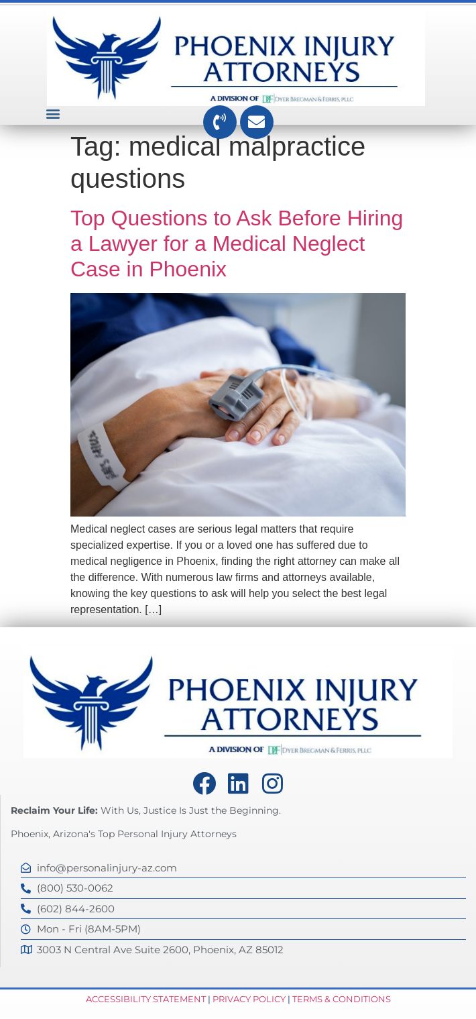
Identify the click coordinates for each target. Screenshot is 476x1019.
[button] (53, 114)
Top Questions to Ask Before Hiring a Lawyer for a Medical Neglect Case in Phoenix (236, 244)
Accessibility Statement (146, 999)
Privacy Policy (249, 999)
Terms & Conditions (341, 999)
